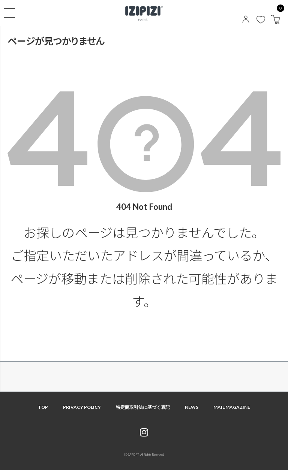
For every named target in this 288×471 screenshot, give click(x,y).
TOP (43, 407)
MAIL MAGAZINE (231, 407)
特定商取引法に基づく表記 (143, 407)
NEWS (191, 407)
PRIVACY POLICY (82, 407)
